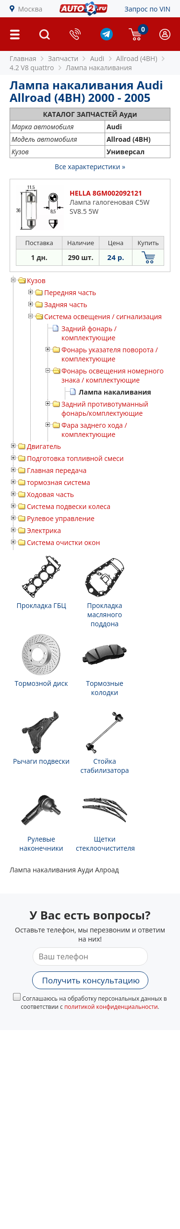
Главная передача (56, 470)
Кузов (36, 280)
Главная (23, 58)
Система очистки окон (63, 542)
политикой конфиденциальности (111, 1007)
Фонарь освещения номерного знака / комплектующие (112, 375)
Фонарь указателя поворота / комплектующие (109, 354)
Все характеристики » (90, 166)
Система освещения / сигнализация (103, 316)
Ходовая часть (50, 494)
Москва (30, 8)
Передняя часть (70, 292)
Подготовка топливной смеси (75, 458)
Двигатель (44, 446)
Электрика (44, 530)
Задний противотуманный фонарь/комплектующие (104, 408)
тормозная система (58, 482)
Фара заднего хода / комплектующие (94, 430)
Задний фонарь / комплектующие (89, 333)
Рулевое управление (61, 518)
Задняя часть (65, 304)
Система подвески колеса (68, 506)
